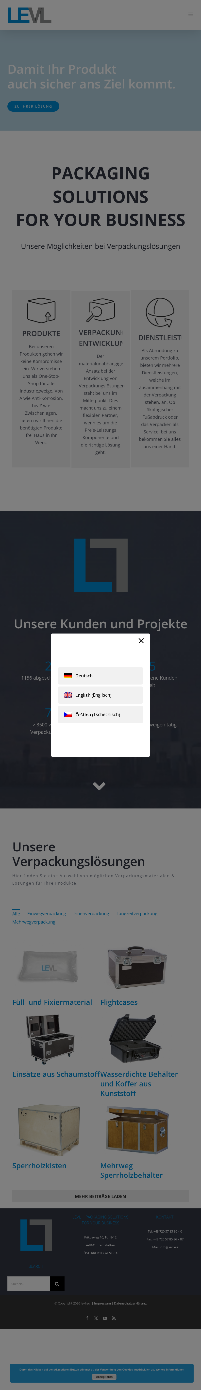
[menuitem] (100, 676)
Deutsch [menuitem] (84, 676)
